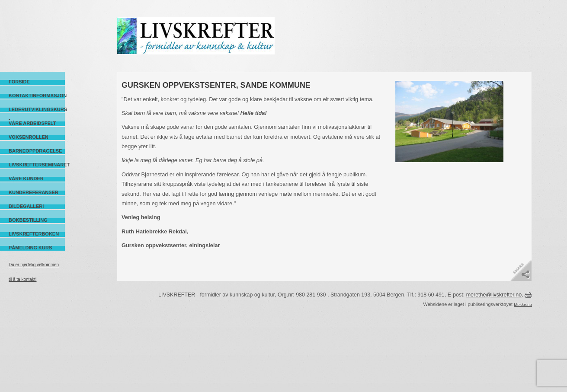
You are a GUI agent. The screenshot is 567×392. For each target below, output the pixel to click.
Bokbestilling (28, 220)
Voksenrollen (28, 137)
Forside (19, 81)
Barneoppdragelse (35, 150)
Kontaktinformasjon (37, 95)
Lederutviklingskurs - (37, 109)
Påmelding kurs (30, 247)
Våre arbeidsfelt (32, 123)
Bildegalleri (26, 206)
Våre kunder (26, 178)
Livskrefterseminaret (37, 164)
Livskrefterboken (34, 233)
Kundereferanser (33, 192)
